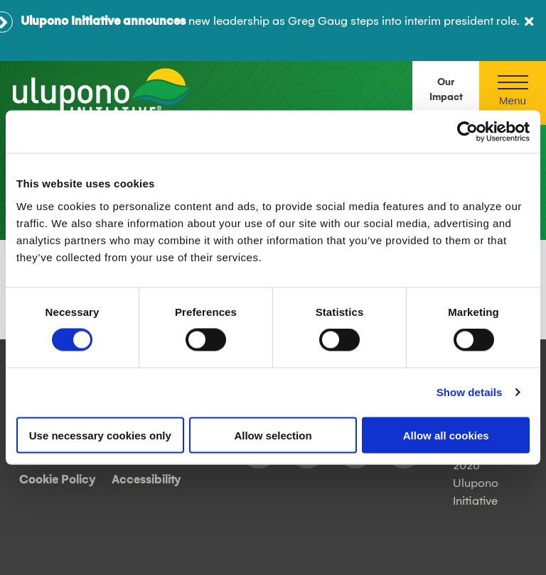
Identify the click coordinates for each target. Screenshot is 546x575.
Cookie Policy (57, 479)
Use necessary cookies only (100, 435)
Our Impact (446, 90)
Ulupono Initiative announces (103, 21)
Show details (470, 392)
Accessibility (146, 479)
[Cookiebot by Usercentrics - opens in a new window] (467, 132)
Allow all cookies (446, 435)
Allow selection (272, 435)
